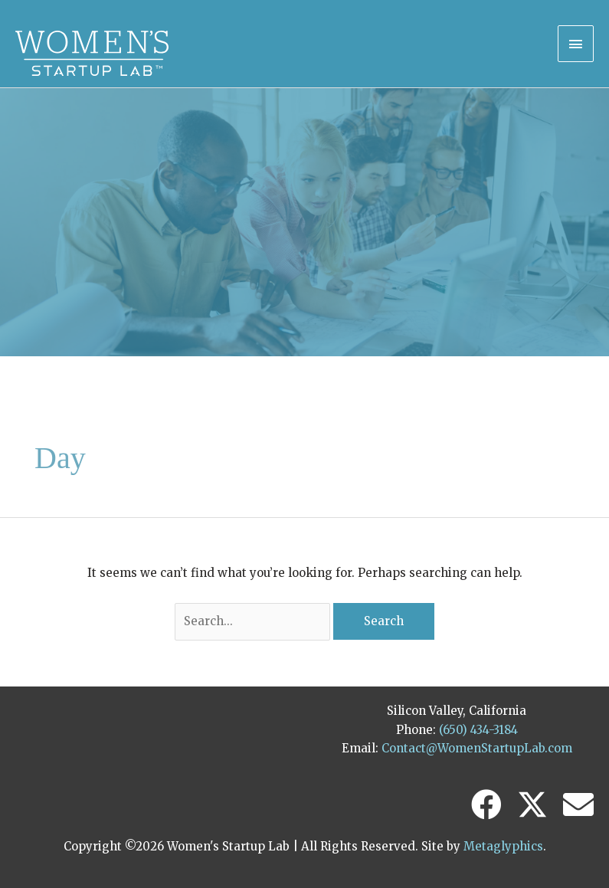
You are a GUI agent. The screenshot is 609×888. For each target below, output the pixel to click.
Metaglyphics (503, 846)
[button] (486, 804)
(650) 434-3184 (478, 730)
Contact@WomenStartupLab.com (476, 748)
